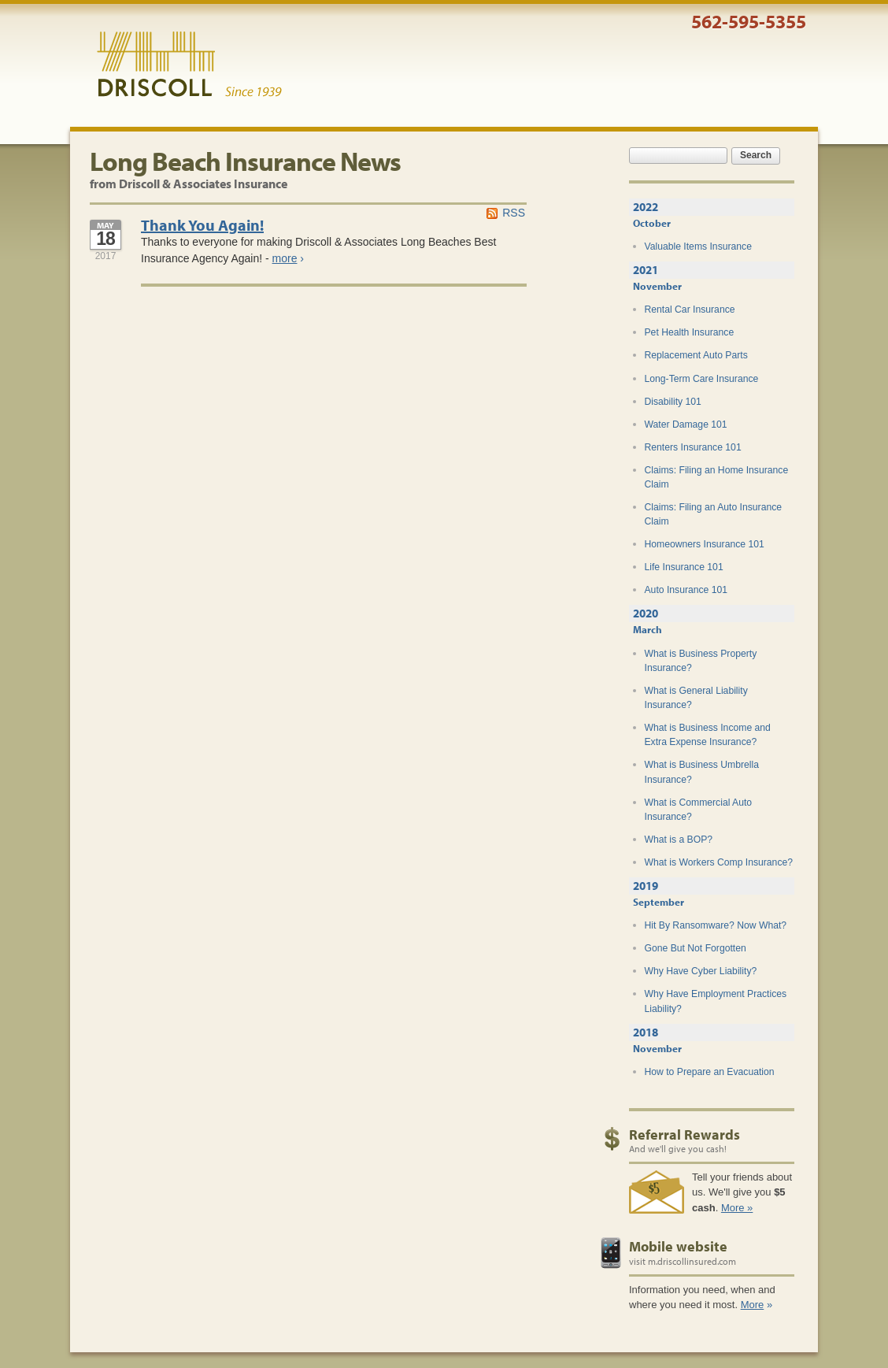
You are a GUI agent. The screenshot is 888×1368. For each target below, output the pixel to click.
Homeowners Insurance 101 (704, 544)
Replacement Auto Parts (696, 355)
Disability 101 (673, 401)
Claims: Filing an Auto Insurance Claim (714, 514)
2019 (645, 885)
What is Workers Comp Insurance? (719, 862)
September (658, 901)
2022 (645, 206)
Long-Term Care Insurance (702, 378)
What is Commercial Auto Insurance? (699, 809)
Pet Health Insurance (689, 332)
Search (755, 155)
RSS (513, 212)
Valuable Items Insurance (698, 246)
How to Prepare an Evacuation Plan (710, 1079)
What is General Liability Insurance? (696, 697)
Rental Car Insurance (690, 309)
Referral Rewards (684, 1134)
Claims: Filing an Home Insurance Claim (717, 477)
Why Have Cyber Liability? (701, 971)
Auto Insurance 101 (686, 589)
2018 (645, 1032)
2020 (645, 613)
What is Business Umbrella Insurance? (702, 771)
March (647, 629)
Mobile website (678, 1246)
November (657, 286)
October (652, 223)
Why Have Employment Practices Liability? (716, 1001)
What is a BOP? (679, 839)
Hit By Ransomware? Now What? (716, 925)
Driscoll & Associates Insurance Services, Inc (189, 65)
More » (737, 1208)
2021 (645, 269)
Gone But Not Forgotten (695, 948)
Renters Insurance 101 (693, 447)
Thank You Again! (202, 225)
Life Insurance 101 (684, 567)
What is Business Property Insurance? (701, 660)
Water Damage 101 (686, 424)
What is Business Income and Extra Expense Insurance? (708, 734)
